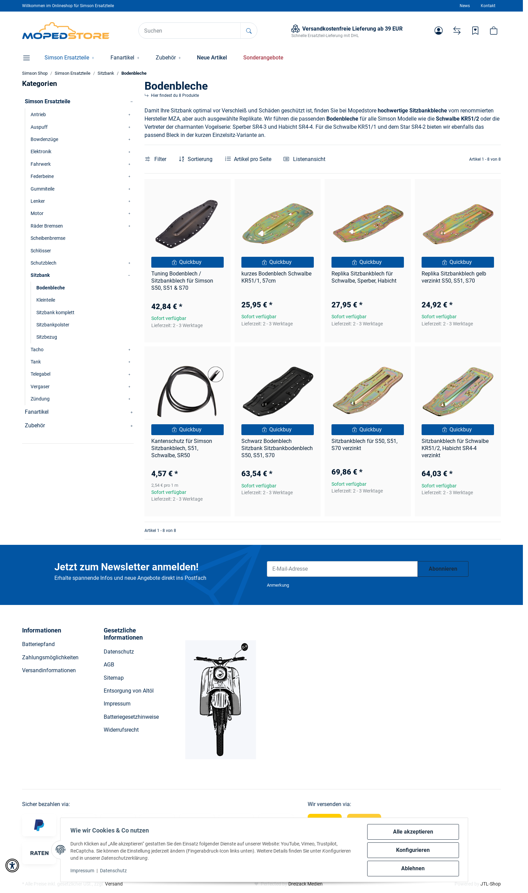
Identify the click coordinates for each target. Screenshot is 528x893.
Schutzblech (43, 263)
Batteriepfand (38, 644)
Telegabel (40, 374)
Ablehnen (412, 868)
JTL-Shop (490, 884)
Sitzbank (40, 275)
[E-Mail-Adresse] (342, 569)
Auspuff (39, 127)
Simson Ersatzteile (47, 101)
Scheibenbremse (48, 238)
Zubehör (35, 425)
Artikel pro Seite (252, 159)
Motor (37, 213)
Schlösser (41, 250)
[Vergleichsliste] (457, 30)
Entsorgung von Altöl (129, 690)
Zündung (40, 398)
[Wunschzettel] (475, 30)
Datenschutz (114, 870)
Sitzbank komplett (55, 312)
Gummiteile (42, 189)
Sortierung (200, 159)
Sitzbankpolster (52, 324)
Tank (36, 361)
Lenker (38, 201)
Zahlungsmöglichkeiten (50, 657)
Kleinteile (45, 300)
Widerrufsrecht (121, 730)
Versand (114, 884)
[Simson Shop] (65, 30)
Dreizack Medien (305, 884)
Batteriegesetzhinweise (131, 717)
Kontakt (488, 5)
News (465, 5)
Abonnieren (443, 569)
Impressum (83, 870)
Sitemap (114, 678)
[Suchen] (190, 30)
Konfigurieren (412, 850)
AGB (109, 664)
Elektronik (41, 151)
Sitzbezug (46, 337)
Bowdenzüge (44, 139)
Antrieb (38, 114)
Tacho (37, 349)
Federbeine (42, 176)
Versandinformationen (49, 670)
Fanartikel (37, 412)
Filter (155, 159)
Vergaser (40, 386)
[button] (438, 30)
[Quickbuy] (187, 262)
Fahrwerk (41, 164)
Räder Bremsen (47, 226)
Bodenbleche (50, 287)
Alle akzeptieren (412, 831)
